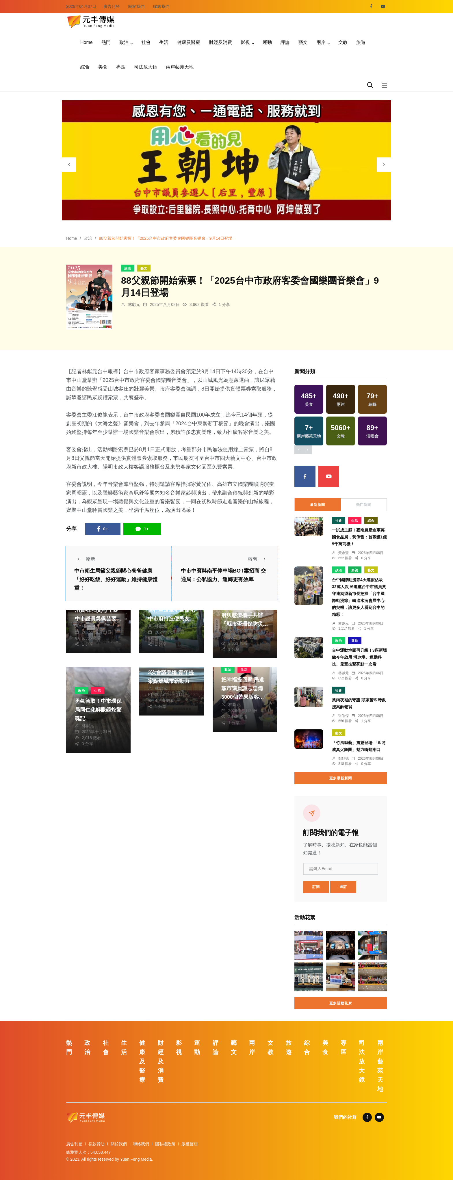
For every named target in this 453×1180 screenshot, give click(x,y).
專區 (120, 66)
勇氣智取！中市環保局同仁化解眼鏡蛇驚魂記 (98, 709)
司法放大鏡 (145, 66)
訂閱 (316, 887)
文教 (343, 42)
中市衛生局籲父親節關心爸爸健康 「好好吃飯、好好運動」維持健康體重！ (115, 579)
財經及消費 (220, 42)
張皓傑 (343, 716)
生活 (163, 42)
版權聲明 (189, 1144)
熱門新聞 (363, 505)
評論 (285, 42)
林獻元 (134, 304)
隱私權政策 (165, 1144)
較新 (84, 559)
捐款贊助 (96, 1144)
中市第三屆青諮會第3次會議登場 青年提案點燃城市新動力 (171, 672)
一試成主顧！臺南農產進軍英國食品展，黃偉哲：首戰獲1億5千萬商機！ (359, 537)
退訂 (343, 887)
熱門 (106, 42)
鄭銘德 (343, 759)
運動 (267, 42)
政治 (124, 42)
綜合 (85, 66)
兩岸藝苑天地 (180, 66)
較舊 (258, 559)
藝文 (303, 42)
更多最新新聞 (340, 778)
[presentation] (69, 164)
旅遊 (360, 42)
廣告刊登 (111, 6)
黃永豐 (343, 553)
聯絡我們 (161, 6)
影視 (245, 42)
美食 (102, 66)
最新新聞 (317, 505)
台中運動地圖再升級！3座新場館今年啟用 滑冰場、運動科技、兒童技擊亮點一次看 (359, 657)
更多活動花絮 (340, 1003)
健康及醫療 (188, 42)
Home (86, 42)
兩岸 (321, 42)
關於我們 (136, 6)
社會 (146, 42)
